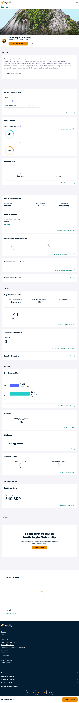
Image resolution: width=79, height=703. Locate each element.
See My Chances (70, 699)
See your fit (7, 224)
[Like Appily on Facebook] (39, 692)
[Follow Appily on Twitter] (34, 692)
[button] (32, 44)
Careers (3, 634)
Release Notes (5, 655)
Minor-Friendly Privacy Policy (8, 642)
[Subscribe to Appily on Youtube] (50, 692)
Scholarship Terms (5, 652)
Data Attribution (5, 650)
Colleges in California (11, 613)
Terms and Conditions (6, 637)
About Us (3, 632)
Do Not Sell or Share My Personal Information (13, 647)
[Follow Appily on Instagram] (28, 692)
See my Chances (18, 43)
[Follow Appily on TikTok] (45, 692)
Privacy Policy (4, 639)
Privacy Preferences (6, 662)
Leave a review (39, 547)
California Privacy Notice (7, 645)
